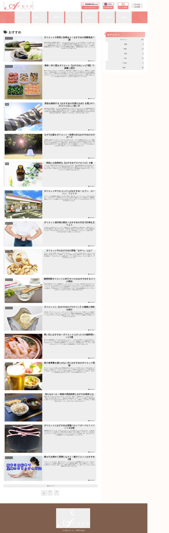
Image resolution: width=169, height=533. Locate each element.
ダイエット (131, 39)
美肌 (133, 67)
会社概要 (137, 7)
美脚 (133, 49)
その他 (132, 63)
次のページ (50, 486)
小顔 (133, 58)
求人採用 (137, 4)
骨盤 (133, 44)
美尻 (133, 53)
